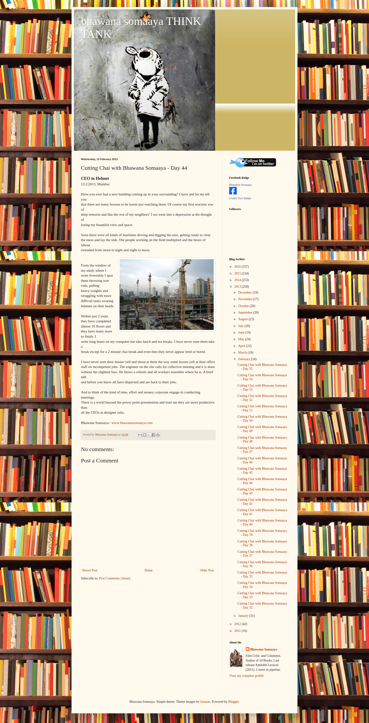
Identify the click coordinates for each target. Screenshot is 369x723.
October (244, 306)
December (245, 292)
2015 (238, 273)
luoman (205, 701)
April (242, 346)
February (244, 359)
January (243, 616)
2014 (238, 280)
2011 (238, 631)
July (241, 326)
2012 (238, 624)
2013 (238, 286)
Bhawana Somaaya (240, 184)
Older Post (207, 570)
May (241, 339)
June (241, 332)
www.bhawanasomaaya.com (132, 423)
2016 (238, 266)
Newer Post (89, 570)
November (245, 299)
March (243, 352)
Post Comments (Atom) (114, 578)
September (245, 312)
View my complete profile (246, 676)
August (243, 319)
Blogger (233, 701)
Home (149, 570)
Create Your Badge (240, 198)
